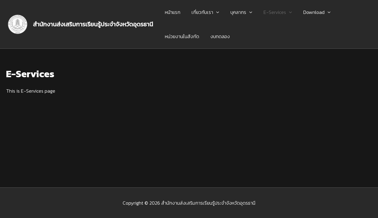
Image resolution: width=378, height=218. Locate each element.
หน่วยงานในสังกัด (181, 36)
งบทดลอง (217, 36)
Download (309, 12)
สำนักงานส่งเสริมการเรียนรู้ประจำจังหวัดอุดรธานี (93, 24)
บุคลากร (237, 12)
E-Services (272, 12)
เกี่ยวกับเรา (203, 12)
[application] (214, 12)
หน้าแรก (171, 12)
